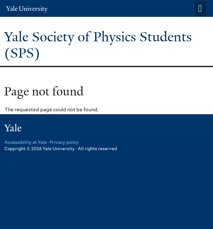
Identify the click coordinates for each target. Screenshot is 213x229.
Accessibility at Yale (25, 142)
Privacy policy (64, 142)
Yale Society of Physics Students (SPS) (98, 44)
